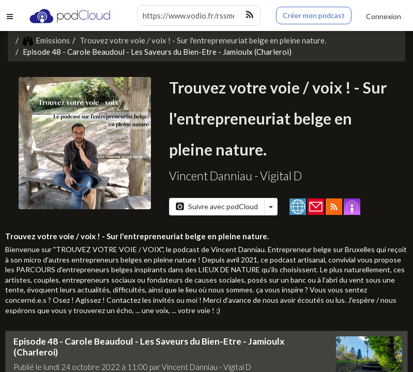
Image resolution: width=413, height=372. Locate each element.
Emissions (46, 40)
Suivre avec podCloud (217, 206)
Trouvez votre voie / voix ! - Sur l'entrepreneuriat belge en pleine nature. (203, 40)
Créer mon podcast (314, 15)
